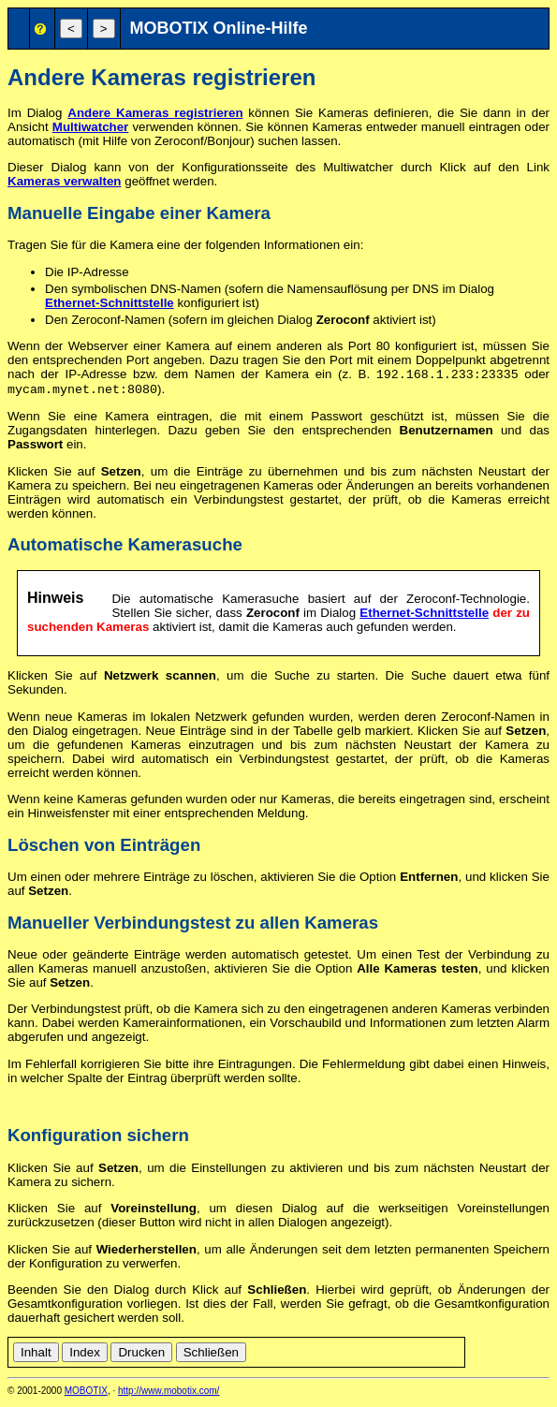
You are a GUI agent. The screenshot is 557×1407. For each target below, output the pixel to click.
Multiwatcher (90, 127)
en (498, 1353)
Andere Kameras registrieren (154, 113)
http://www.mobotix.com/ (168, 1394)
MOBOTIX (86, 1394)
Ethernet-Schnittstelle (109, 303)
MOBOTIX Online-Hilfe (219, 28)
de (477, 1353)
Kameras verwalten (64, 181)
